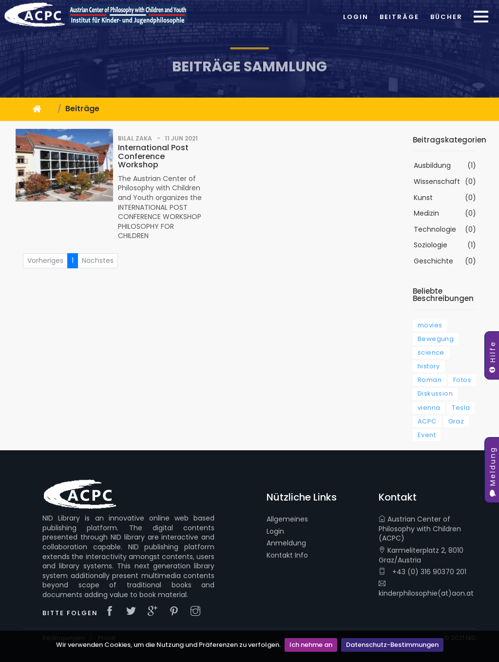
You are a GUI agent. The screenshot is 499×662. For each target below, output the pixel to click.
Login (355, 16)
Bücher (446, 16)
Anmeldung (286, 543)
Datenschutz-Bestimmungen (392, 644)
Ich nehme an (310, 644)
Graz (456, 421)
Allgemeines (287, 519)
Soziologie (430, 245)
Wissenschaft (437, 181)
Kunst (423, 197)
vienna (429, 407)
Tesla (461, 407)
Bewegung (436, 338)
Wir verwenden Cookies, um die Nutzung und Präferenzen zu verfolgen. (168, 644)
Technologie (435, 229)
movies (430, 325)
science (431, 352)
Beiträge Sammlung (249, 80)
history (429, 366)
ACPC (427, 421)
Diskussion (435, 393)
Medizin (426, 213)
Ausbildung (432, 165)
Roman (429, 379)
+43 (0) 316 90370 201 (422, 572)
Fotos (462, 379)
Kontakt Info (287, 555)
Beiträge (399, 16)
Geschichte (433, 261)
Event (427, 435)
